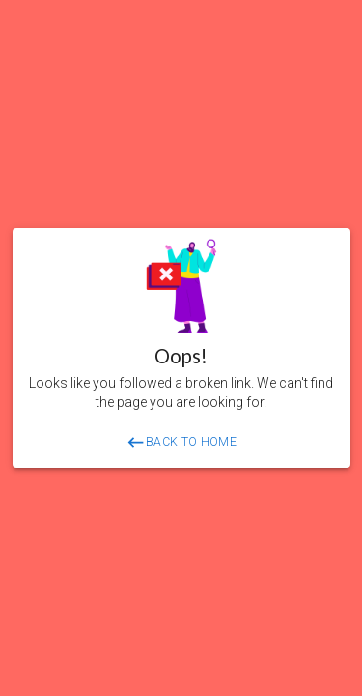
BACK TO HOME (181, 442)
